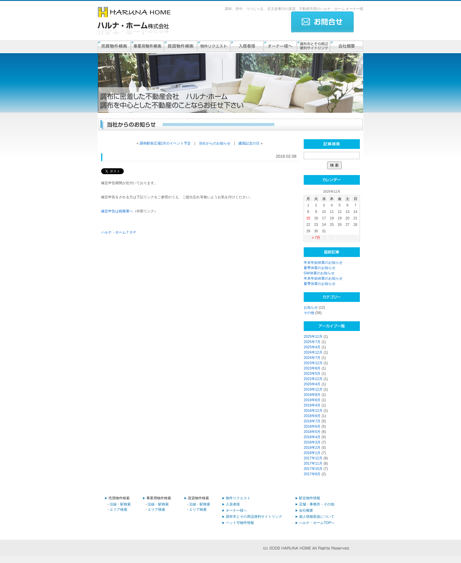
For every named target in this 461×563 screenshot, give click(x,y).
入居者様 (233, 504)
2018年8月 (312, 416)
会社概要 (306, 510)
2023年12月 (313, 363)
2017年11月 (313, 463)
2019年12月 (313, 389)
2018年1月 (312, 453)
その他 (309, 313)
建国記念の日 (249, 143)
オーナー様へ (236, 510)
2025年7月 (312, 342)
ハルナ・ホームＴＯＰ (118, 232)
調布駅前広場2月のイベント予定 (165, 143)
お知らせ (311, 307)
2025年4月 (312, 347)
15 (308, 218)
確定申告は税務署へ (117, 211)
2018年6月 (312, 426)
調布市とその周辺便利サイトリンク (254, 517)
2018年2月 (312, 448)
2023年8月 (312, 368)
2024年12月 (313, 352)
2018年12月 (313, 411)
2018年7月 (312, 421)
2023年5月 (312, 374)
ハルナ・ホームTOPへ (316, 523)
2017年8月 (312, 474)
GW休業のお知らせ (319, 273)
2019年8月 (312, 395)
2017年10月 (313, 469)
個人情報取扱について (316, 517)
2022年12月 (313, 379)
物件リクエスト (238, 498)
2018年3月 (312, 442)
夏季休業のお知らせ (319, 268)
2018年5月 (312, 432)
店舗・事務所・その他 (316, 504)
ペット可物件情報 (240, 523)
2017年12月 (313, 458)
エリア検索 (118, 509)
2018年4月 (312, 437)
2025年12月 (313, 337)
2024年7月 (312, 358)
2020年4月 (312, 384)
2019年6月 (312, 400)
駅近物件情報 (309, 498)
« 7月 (316, 238)
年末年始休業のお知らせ (323, 263)
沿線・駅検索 (120, 504)
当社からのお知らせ (214, 143)
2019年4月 (312, 405)
